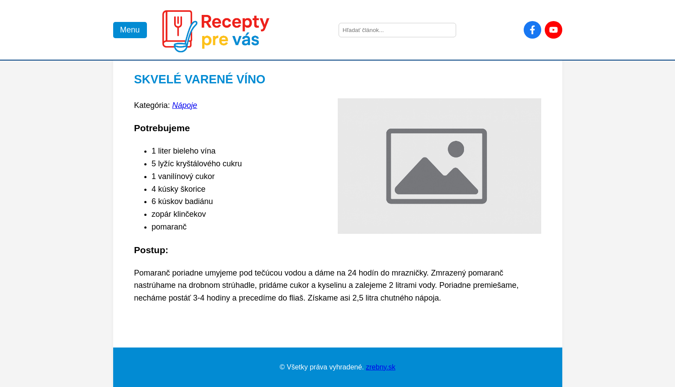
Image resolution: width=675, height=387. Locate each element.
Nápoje (184, 105)
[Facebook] (532, 30)
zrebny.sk (380, 367)
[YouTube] (553, 30)
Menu (130, 29)
